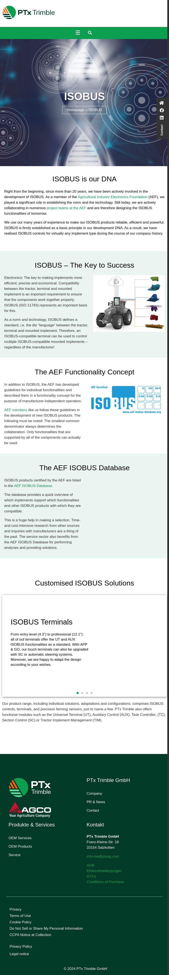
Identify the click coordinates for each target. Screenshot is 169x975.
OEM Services (20, 838)
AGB (90, 865)
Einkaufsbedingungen (104, 871)
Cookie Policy (20, 922)
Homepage (75, 110)
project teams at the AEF (66, 208)
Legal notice (19, 954)
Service (15, 855)
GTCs (91, 876)
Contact (93, 810)
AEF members (15, 410)
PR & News (96, 802)
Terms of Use (20, 916)
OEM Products (20, 846)
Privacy (15, 909)
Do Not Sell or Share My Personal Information (46, 928)
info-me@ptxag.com (103, 856)
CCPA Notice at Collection (30, 935)
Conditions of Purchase (105, 882)
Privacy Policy (21, 946)
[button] (78, 693)
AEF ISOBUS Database (33, 486)
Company (94, 793)
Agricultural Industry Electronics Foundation (113, 197)
